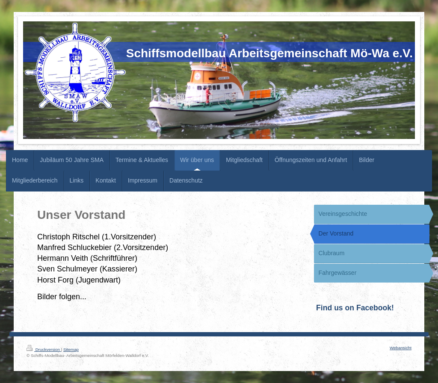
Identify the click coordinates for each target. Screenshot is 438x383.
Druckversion (44, 349)
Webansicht (400, 347)
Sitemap (71, 349)
